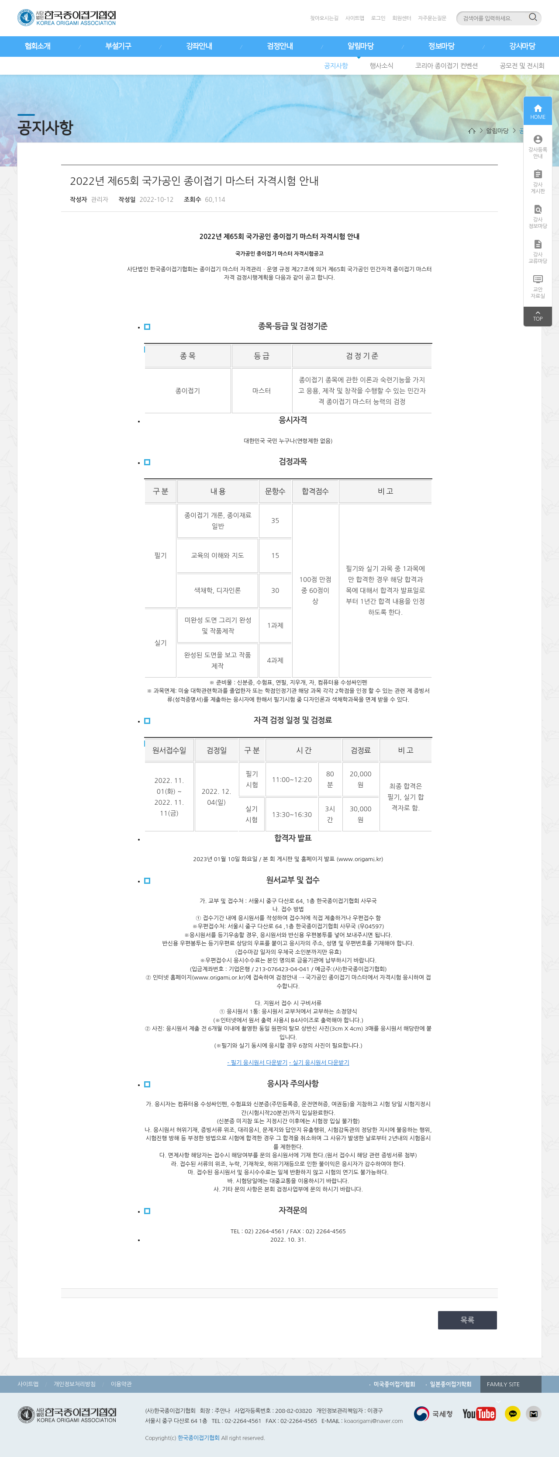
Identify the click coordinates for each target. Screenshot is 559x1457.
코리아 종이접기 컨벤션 (446, 65)
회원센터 (401, 18)
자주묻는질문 (432, 18)
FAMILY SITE (503, 1387)
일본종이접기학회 (451, 1384)
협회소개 (37, 46)
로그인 (378, 18)
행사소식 (381, 65)
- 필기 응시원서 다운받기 (257, 1063)
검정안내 (279, 46)
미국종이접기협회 (394, 1384)
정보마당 (441, 46)
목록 (468, 1320)
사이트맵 (354, 18)
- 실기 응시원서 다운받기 (319, 1063)
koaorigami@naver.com (373, 1421)
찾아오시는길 (324, 18)
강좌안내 (198, 46)
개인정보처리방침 (75, 1384)
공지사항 (336, 65)
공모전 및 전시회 (522, 65)
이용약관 (121, 1384)
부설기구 (118, 46)
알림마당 (360, 46)
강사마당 (522, 46)
